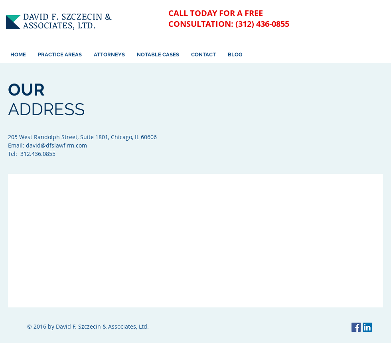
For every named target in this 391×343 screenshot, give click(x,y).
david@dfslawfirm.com (56, 145)
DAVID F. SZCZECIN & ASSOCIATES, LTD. (67, 20)
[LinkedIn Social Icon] (367, 327)
